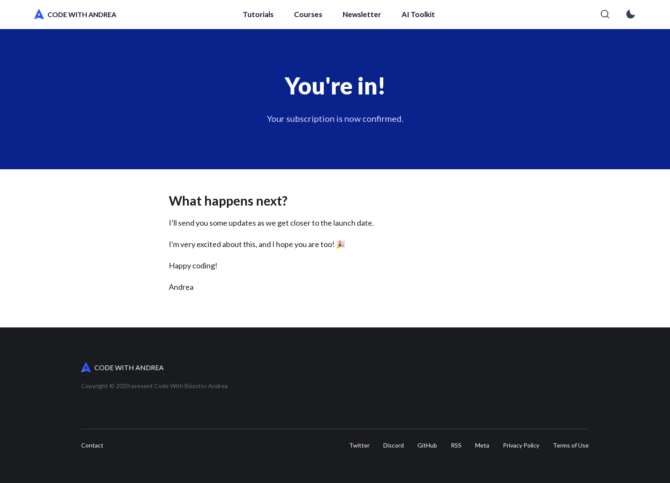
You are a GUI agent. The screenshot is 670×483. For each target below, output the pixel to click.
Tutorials (258, 14)
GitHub (427, 445)
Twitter (359, 445)
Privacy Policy (521, 445)
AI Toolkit (418, 14)
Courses (308, 14)
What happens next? (228, 200)
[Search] (605, 14)
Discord (393, 445)
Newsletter (362, 14)
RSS (456, 445)
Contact (92, 445)
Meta (482, 445)
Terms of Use (571, 445)
